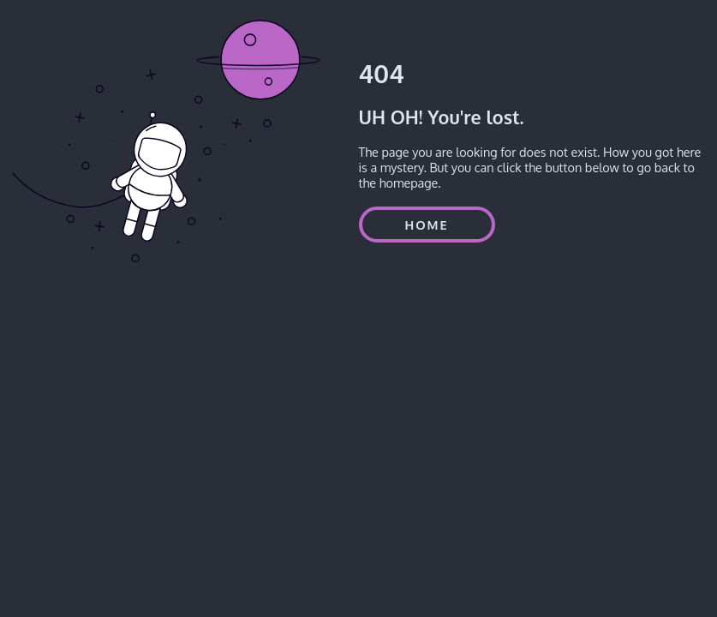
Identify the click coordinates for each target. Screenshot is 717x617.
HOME (427, 224)
